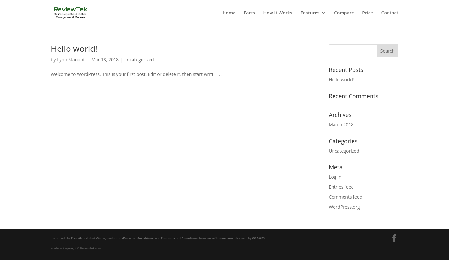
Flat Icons (168, 238)
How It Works (277, 13)
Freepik (76, 238)
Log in (335, 177)
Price (367, 13)
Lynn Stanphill (72, 60)
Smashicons (145, 238)
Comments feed (345, 197)
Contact (389, 13)
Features (309, 13)
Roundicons (189, 238)
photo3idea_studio (101, 238)
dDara (126, 238)
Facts (249, 13)
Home (229, 13)
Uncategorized (139, 60)
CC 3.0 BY (258, 238)
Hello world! (74, 48)
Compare (344, 13)
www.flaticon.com (219, 238)
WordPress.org (344, 207)
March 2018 (341, 124)
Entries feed (341, 187)
